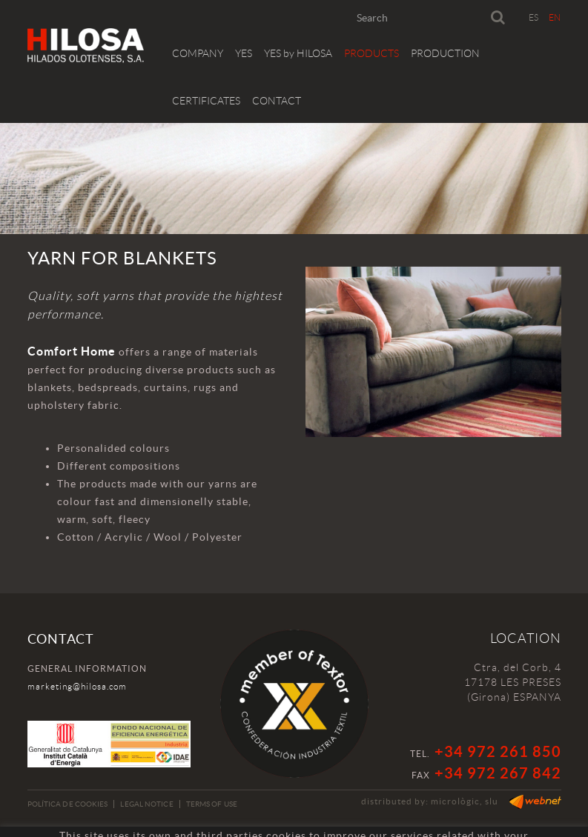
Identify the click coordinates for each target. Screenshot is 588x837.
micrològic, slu (464, 801)
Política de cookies (67, 804)
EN (555, 17)
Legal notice (146, 804)
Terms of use (211, 804)
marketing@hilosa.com (77, 686)
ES (534, 17)
